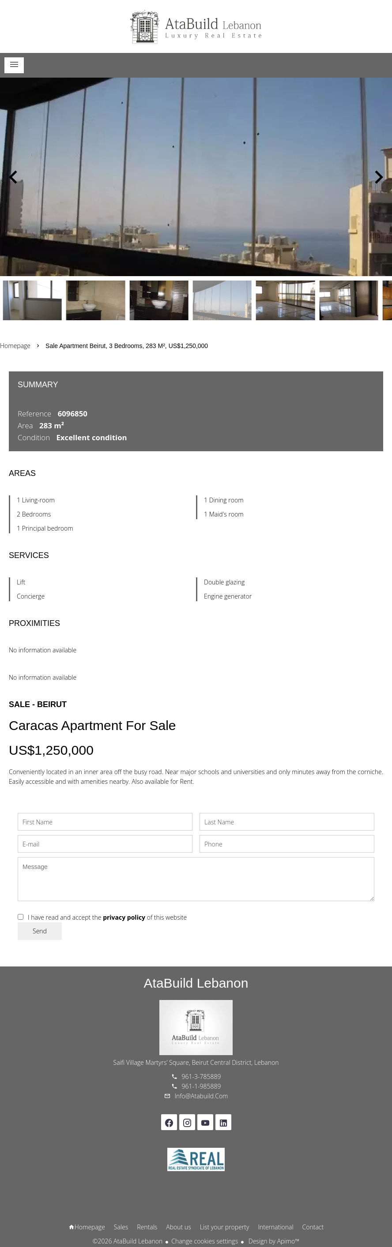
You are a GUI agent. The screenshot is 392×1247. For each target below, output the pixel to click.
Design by (273, 1241)
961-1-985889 (201, 1086)
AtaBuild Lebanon (196, 983)
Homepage (196, 26)
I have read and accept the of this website (107, 917)
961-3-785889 (201, 1076)
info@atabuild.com (201, 1096)
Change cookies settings (204, 1241)
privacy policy (124, 917)
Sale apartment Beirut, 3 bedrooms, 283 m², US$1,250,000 (126, 345)
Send (40, 931)
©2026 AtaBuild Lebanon (127, 1241)
